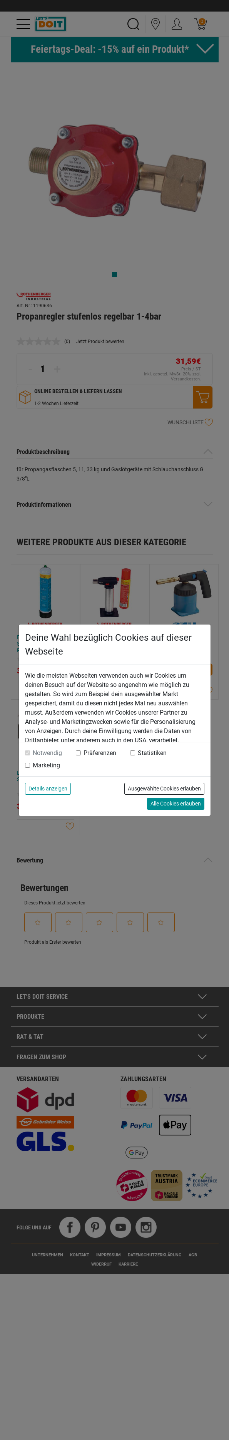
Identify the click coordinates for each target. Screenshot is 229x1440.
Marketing (46, 765)
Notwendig (47, 753)
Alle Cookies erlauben (175, 803)
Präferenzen (100, 753)
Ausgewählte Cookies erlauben (164, 788)
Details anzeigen (47, 788)
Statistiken (152, 753)
